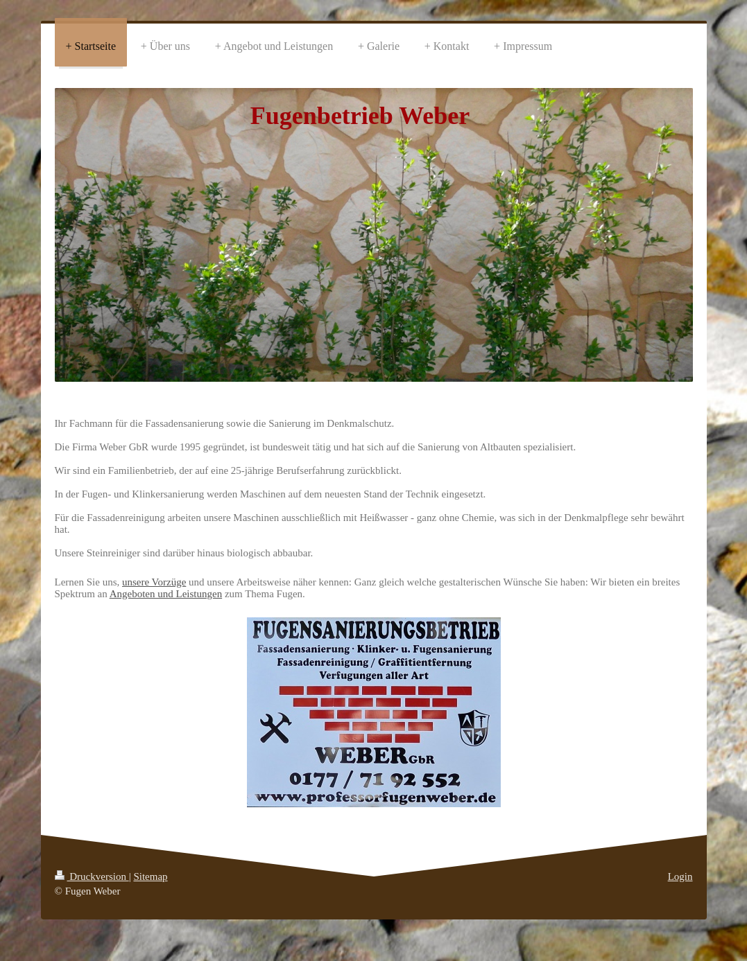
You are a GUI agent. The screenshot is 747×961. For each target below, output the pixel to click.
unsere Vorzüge (154, 582)
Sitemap (150, 876)
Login (680, 876)
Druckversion (92, 876)
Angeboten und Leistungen (166, 593)
